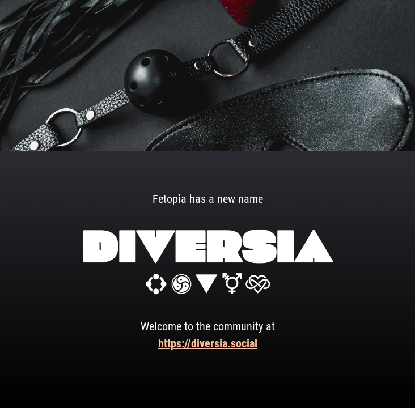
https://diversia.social (207, 343)
